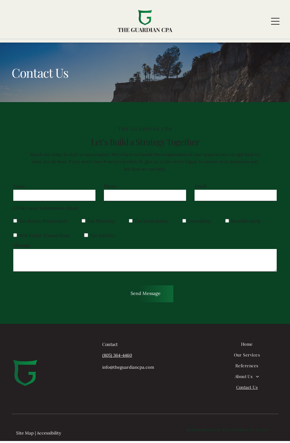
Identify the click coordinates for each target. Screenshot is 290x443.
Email (200, 188)
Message (21, 247)
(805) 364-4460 (117, 357)
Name (19, 188)
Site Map (25, 435)
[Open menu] (275, 22)
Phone (110, 188)
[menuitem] (247, 348)
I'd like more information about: (46, 210)
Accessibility (49, 435)
